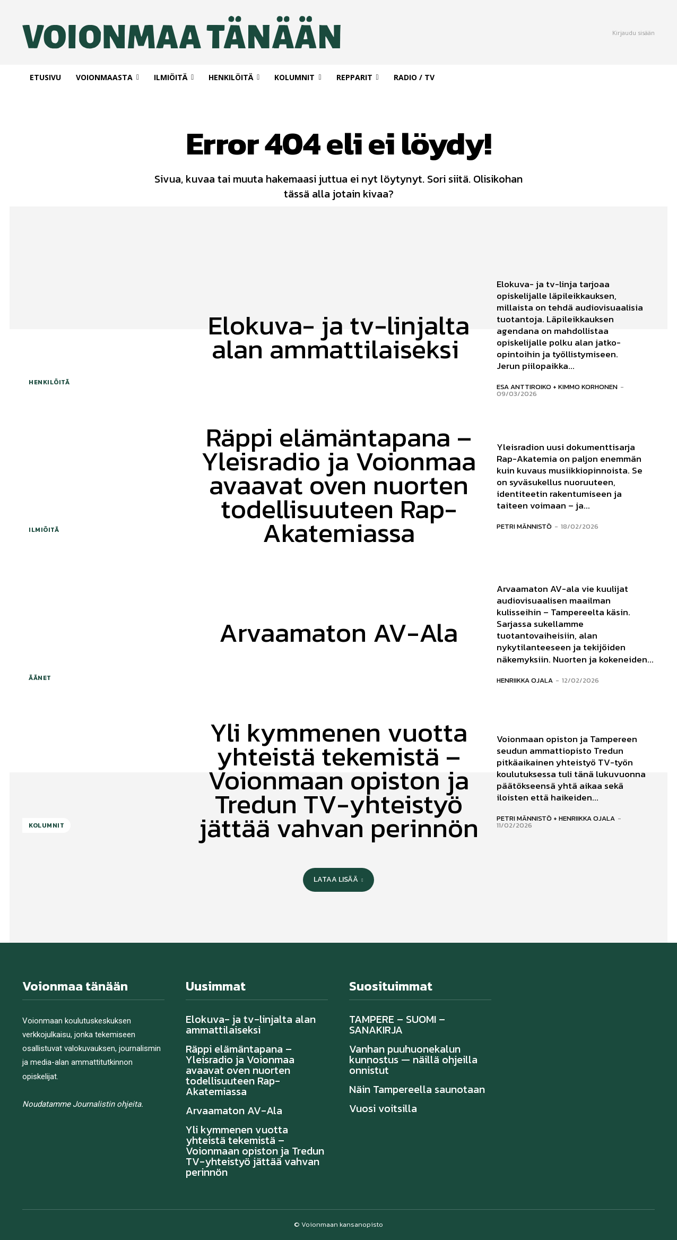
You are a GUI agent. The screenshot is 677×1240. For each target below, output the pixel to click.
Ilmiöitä (44, 530)
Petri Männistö (524, 526)
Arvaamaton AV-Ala (338, 632)
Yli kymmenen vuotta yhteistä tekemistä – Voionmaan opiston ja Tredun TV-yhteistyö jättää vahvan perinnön (339, 780)
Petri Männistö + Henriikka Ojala (556, 818)
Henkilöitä (49, 382)
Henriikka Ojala (525, 680)
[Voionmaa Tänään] (146, 32)
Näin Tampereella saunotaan (417, 1089)
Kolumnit (46, 825)
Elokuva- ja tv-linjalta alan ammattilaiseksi (339, 337)
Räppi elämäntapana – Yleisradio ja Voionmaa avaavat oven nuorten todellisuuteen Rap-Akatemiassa (338, 485)
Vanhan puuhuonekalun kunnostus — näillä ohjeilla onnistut (413, 1059)
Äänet (40, 678)
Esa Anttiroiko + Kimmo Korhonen (557, 387)
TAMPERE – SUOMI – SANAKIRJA (397, 1024)
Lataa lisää (338, 879)
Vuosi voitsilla (383, 1108)
